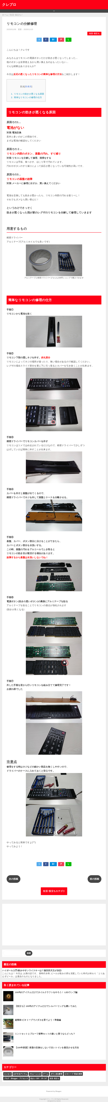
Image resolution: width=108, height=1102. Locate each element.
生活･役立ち (94, 33)
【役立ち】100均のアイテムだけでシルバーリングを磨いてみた (46, 1006)
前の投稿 (94, 879)
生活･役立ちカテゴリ (54, 891)
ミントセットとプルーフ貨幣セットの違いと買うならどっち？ (45, 1034)
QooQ (58, 1101)
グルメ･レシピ (35, 1074)
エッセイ (7, 1074)
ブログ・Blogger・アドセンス (16, 1078)
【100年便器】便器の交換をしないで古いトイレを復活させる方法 (47, 1047)
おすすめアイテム (20, 1074)
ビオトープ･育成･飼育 (73, 1074)
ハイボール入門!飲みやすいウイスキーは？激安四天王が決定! (32, 970)
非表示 (28, 86)
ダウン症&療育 (56, 1074)
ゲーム (45, 1074)
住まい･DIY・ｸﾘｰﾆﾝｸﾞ (38, 1078)
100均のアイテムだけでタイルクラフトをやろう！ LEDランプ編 (46, 992)
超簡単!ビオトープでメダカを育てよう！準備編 (38, 1020)
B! (53, 39)
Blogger (58, 1091)
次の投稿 (13, 879)
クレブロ (9, 4)
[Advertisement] (54, 924)
